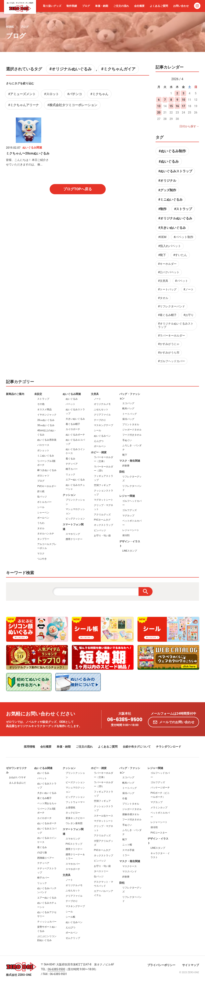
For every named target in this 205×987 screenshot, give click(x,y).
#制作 (162, 209)
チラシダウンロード (168, 746)
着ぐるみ (70, 458)
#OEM (162, 237)
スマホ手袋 (128, 850)
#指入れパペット (169, 246)
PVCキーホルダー (46, 486)
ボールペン (43, 517)
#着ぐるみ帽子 (167, 315)
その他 (40, 404)
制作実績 (71, 5)
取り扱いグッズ (52, 5)
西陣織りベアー (45, 858)
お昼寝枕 (70, 807)
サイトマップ (190, 965)
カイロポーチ (73, 429)
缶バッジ (42, 496)
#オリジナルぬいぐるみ (70, 69)
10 (183, 99)
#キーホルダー (167, 263)
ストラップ (43, 398)
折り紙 (40, 491)
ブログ (86, 5)
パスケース (43, 445)
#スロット (51, 94)
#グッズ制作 (167, 190)
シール (40, 507)
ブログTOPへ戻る (77, 189)
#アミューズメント (22, 94)
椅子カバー (72, 469)
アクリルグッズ (102, 514)
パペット (70, 404)
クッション (69, 494)
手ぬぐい (127, 440)
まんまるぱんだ (17, 782)
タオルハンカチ (45, 533)
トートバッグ (129, 413)
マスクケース (129, 866)
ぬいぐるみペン (102, 435)
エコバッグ (128, 403)
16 (177, 106)
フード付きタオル (132, 434)
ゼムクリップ (73, 938)
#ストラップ (183, 209)
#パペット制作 (183, 237)
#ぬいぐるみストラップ (175, 171)
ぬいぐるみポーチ (75, 434)
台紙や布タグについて (137, 746)
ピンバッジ (100, 530)
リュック (70, 474)
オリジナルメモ (102, 404)
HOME (10, 26)
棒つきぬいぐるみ (46, 470)
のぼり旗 (42, 852)
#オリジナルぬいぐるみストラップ (175, 325)
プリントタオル (130, 424)
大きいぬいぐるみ (75, 418)
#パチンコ (74, 94)
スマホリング (73, 534)
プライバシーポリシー (161, 965)
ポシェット (43, 450)
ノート (97, 398)
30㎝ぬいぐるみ (45, 425)
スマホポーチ (73, 869)
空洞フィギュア (102, 485)
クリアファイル (102, 414)
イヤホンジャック (46, 414)
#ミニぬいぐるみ (170, 199)
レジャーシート (130, 530)
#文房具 (163, 280)
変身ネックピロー (75, 818)
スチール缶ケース (103, 815)
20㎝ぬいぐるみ (45, 420)
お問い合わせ (181, 5)
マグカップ (128, 515)
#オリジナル (167, 180)
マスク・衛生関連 (129, 460)
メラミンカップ (159, 807)
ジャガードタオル (132, 429)
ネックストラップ (103, 525)
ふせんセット (101, 409)
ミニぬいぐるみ (45, 455)
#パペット (181, 280)
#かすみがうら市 (168, 352)
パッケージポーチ (160, 787)
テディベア (72, 463)
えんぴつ (99, 441)
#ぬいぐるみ (169, 161)
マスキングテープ (103, 425)
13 (158, 106)
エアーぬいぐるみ (75, 479)
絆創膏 (126, 465)
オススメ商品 (44, 409)
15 (171, 106)
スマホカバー (73, 864)
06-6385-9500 (124, 720)
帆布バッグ (128, 408)
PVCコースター (159, 832)
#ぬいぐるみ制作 (172, 151)
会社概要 (139, 5)
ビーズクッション (75, 782)
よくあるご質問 (159, 5)
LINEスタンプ (129, 550)
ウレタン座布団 (74, 823)
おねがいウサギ (17, 777)
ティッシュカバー (46, 921)
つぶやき (42, 558)
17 (183, 106)
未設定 (38, 393)
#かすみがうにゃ (168, 344)
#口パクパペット (168, 272)
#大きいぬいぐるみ (172, 228)
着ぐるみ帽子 (73, 424)
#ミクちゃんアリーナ (23, 105)
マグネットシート (103, 499)
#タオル (163, 298)
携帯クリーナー (74, 539)
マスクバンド (129, 871)
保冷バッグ (128, 419)
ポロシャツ (43, 475)
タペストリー (101, 871)
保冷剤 (126, 535)
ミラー (126, 855)
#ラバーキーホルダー (171, 335)
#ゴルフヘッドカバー (171, 361)
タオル (40, 528)
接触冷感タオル (130, 814)
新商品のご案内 (15, 393)
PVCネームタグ (102, 519)
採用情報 (29, 746)
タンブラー (43, 539)
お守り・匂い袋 (102, 535)
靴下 (124, 454)
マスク (40, 553)
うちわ (40, 523)
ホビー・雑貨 (99, 452)
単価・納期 (101, 5)
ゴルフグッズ (129, 510)
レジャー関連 (127, 495)
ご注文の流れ (121, 5)
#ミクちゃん (99, 94)
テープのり (100, 420)
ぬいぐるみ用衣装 (46, 439)
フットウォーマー (75, 802)
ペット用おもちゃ (46, 803)
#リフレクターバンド (171, 306)
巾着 (124, 798)
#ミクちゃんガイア (118, 69)
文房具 (95, 393)
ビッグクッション (75, 518)
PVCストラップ (74, 844)
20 (158, 112)
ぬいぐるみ (72, 398)
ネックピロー (73, 812)
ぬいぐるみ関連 (72, 393)
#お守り (188, 315)
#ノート (188, 289)
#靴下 (162, 255)
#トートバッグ (167, 289)
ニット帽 (127, 844)
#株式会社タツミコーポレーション (72, 105)
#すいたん (180, 255)
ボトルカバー (44, 502)
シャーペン (43, 512)
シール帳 (70, 916)
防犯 (122, 471)
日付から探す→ (189, 126)
